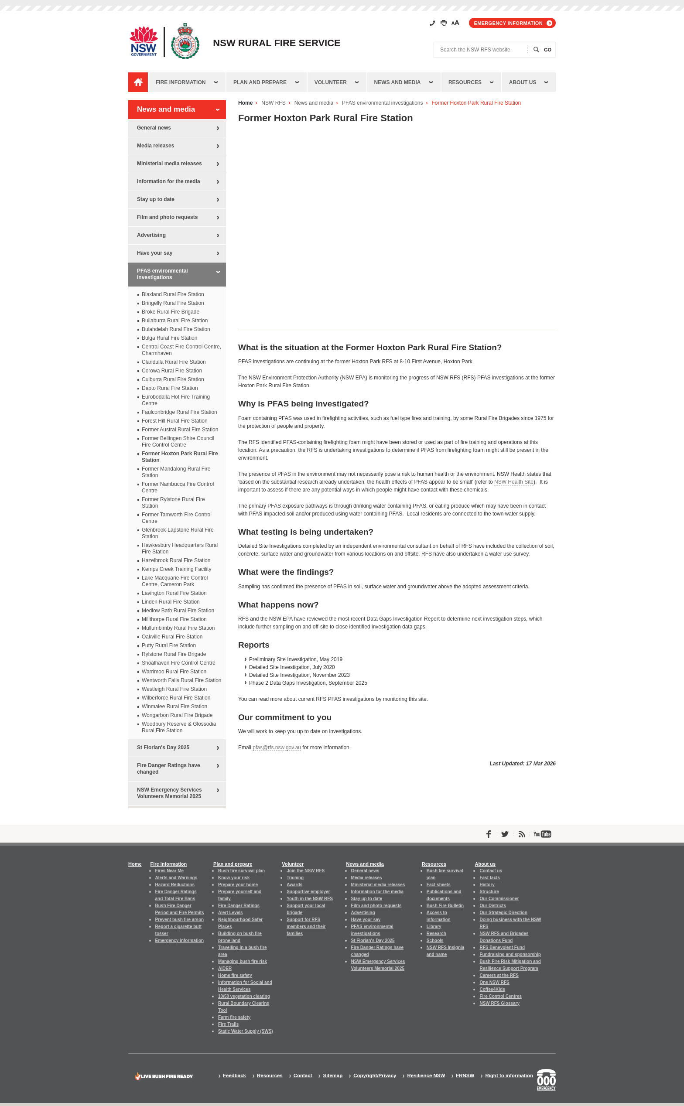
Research (436, 933)
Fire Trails (228, 1024)
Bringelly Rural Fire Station (173, 303)
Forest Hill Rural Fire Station (175, 421)
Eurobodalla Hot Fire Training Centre (176, 400)
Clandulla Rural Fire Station (174, 362)
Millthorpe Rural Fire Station (174, 619)
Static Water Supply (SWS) (245, 1031)
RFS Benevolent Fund (502, 947)
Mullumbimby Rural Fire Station (178, 628)
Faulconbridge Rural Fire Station (179, 412)
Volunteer (331, 82)
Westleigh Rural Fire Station (174, 689)
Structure (489, 891)
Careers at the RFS (498, 975)
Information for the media (168, 181)
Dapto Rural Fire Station (170, 388)
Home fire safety (235, 975)
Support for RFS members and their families (306, 926)
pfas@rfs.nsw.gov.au (277, 747)
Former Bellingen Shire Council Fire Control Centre (178, 441)
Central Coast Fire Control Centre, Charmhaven (181, 350)
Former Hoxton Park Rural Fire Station (476, 103)
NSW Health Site (514, 482)
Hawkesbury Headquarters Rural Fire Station (180, 548)
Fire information (180, 82)
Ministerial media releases (169, 163)
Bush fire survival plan (241, 870)
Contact (303, 1075)
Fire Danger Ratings (239, 905)
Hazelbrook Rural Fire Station (176, 560)
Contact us (490, 870)
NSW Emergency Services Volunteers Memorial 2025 (169, 793)
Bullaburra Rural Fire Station (175, 320)
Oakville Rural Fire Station (172, 637)
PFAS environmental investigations (382, 103)
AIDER (225, 968)
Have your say (154, 253)
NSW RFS (273, 103)
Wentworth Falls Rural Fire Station (182, 680)
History (486, 884)
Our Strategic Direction (503, 912)
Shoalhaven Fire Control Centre (178, 663)
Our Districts (492, 905)
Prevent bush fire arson (179, 919)
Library (434, 926)
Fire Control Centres (500, 996)
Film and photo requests (167, 217)
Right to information (509, 1075)
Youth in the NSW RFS (310, 898)
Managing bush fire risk (242, 961)
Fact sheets (439, 884)
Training (295, 877)
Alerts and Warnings (176, 877)
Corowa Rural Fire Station (172, 371)
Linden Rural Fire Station (171, 602)
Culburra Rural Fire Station (173, 379)
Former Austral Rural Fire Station (180, 430)
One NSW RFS (494, 982)
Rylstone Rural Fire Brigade (174, 654)
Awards (294, 884)
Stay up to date (155, 199)
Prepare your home (238, 884)
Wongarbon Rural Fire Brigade (177, 715)
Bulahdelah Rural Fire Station (176, 329)
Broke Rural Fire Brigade (170, 312)
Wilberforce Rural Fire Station (176, 698)
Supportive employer (308, 891)
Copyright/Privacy (374, 1075)
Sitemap (332, 1075)
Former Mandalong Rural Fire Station (176, 472)
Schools (435, 940)
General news (154, 128)
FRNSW (465, 1075)
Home (245, 103)
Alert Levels (230, 912)
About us (523, 82)
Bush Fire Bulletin (445, 905)
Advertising (151, 235)
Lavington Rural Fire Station (174, 593)
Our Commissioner (499, 898)
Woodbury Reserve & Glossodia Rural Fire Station (179, 727)
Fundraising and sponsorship (509, 954)
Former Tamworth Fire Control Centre (177, 518)
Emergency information (508, 23)
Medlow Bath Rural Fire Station (178, 611)
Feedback (234, 1075)
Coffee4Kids (492, 989)
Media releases (155, 146)
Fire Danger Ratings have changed (168, 768)
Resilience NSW (426, 1075)
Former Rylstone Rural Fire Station (173, 502)
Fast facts (489, 877)
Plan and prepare (260, 82)
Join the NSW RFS (306, 870)
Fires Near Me (169, 870)
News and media (397, 82)
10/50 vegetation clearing (244, 996)
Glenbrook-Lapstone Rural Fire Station (178, 533)
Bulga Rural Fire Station (169, 338)
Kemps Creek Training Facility (176, 569)
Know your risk (234, 877)
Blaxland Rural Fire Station (173, 294)
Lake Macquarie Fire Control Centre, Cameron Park (175, 581)
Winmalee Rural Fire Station (174, 706)
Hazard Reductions (175, 884)
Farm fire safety (234, 1017)
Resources (465, 82)
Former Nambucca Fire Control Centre (178, 487)
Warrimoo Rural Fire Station (174, 672)
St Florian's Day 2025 (163, 747)
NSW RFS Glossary (499, 1003)
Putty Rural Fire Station (169, 645)
